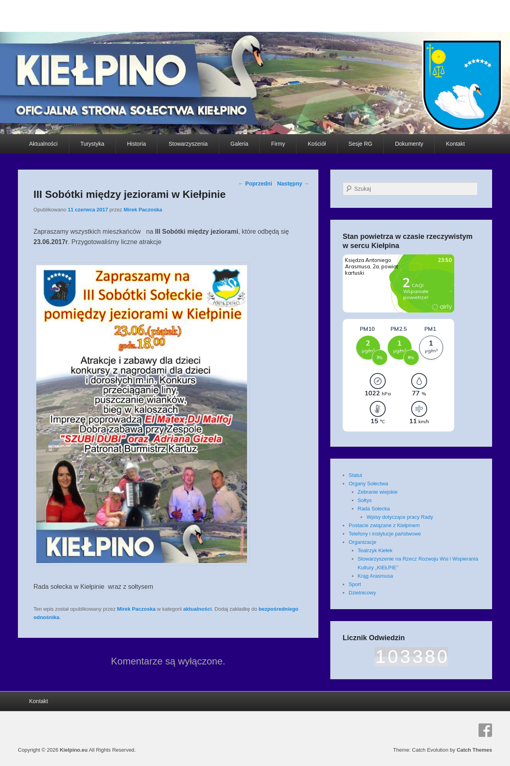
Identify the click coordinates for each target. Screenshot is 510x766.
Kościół (317, 144)
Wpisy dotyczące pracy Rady (400, 517)
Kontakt (455, 144)
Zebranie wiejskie (378, 492)
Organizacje (362, 542)
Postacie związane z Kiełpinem (384, 525)
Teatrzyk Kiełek (375, 550)
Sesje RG (361, 144)
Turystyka (92, 144)
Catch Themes (474, 750)
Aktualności (43, 144)
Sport (355, 584)
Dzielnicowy (362, 593)
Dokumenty (409, 144)
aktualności (197, 609)
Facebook (485, 730)
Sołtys (365, 500)
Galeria (239, 144)
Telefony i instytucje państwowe (385, 534)
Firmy (278, 144)
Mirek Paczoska (143, 210)
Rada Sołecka (374, 509)
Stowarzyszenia (188, 144)
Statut (355, 475)
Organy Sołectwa (368, 484)
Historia (136, 144)
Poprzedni (255, 183)
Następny (293, 183)
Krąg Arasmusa (375, 576)
